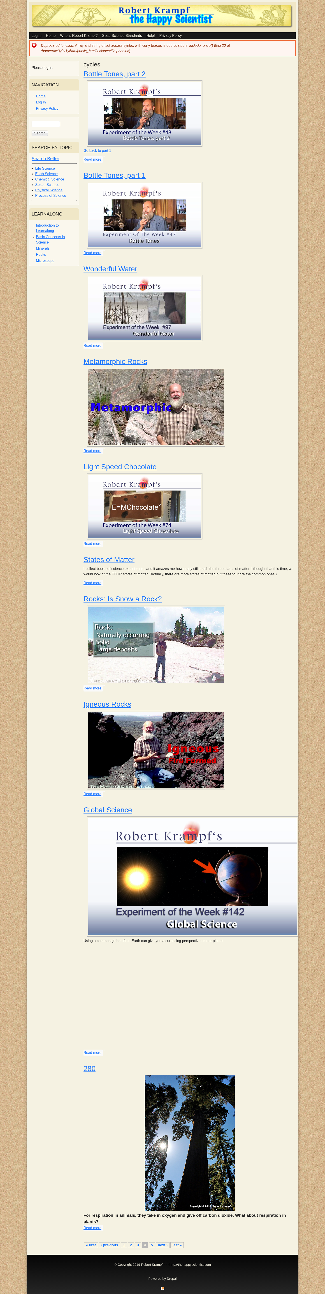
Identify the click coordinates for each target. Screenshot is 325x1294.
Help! (150, 36)
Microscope (45, 261)
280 (89, 1068)
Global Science (108, 810)
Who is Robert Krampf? (79, 36)
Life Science (45, 168)
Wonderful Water (110, 269)
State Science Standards (122, 36)
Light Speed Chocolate (120, 467)
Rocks (41, 254)
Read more (92, 159)
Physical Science (49, 190)
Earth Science (46, 174)
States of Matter (109, 560)
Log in (37, 36)
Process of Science (50, 195)
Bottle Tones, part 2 (115, 74)
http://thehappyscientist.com (190, 1264)
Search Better (45, 158)
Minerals (42, 248)
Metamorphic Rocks (115, 361)
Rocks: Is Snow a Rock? (123, 599)
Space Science (47, 185)
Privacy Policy (170, 36)
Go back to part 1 (97, 150)
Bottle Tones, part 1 (115, 175)
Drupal (171, 1278)
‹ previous (109, 1245)
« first (91, 1245)
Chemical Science (49, 179)
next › (163, 1245)
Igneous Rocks (107, 704)
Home (51, 36)
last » (177, 1245)
